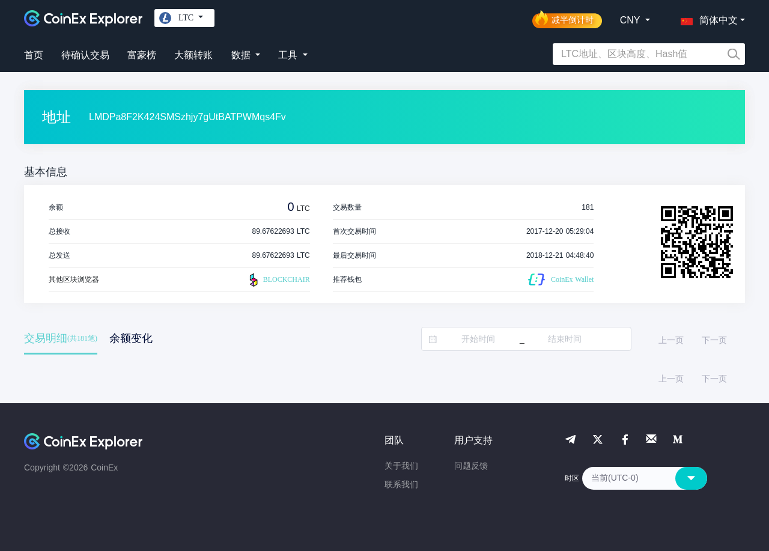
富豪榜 (141, 55)
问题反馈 (471, 465)
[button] (706, 18)
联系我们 (401, 484)
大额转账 (193, 55)
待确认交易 (85, 55)
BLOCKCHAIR (278, 280)
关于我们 (401, 465)
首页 (33, 55)
